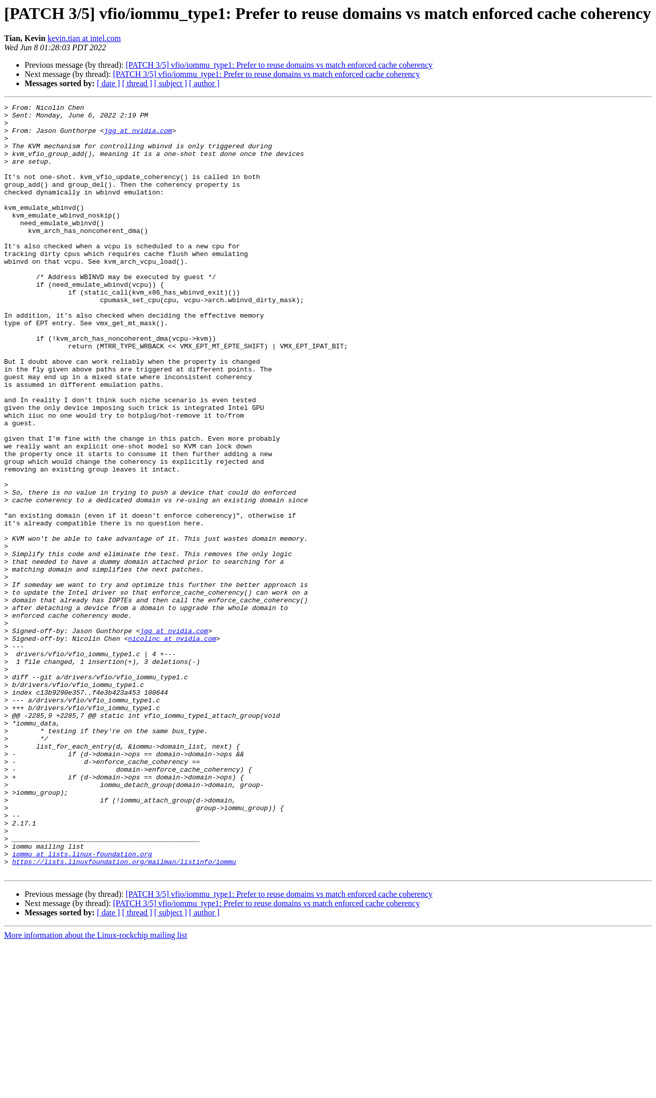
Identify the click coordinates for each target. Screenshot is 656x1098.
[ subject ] (170, 83)
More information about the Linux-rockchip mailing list (95, 1089)
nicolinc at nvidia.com (172, 746)
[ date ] (108, 83)
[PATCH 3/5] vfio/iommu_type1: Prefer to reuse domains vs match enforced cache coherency (279, 65)
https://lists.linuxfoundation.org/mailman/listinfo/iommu (124, 1013)
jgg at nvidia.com (138, 136)
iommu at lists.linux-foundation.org (82, 1004)
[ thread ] (137, 83)
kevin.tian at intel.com (84, 38)
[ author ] (204, 83)
